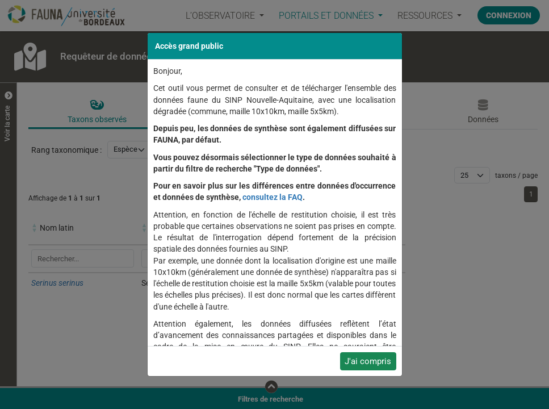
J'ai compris (368, 361)
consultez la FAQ (272, 197)
